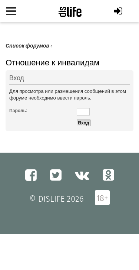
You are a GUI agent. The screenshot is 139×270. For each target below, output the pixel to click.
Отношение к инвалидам (52, 62)
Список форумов (27, 46)
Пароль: (18, 110)
